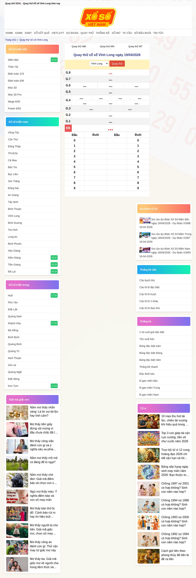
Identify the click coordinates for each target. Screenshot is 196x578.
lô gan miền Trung (149, 387)
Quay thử (87, 32)
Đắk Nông (13, 378)
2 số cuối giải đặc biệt (151, 332)
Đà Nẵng (13, 330)
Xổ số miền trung (19, 284)
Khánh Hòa (14, 323)
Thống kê (102, 32)
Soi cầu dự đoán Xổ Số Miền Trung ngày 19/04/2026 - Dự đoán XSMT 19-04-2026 (165, 238)
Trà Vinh (13, 229)
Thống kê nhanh (148, 366)
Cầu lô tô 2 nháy (148, 301)
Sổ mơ (116, 32)
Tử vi (143, 408)
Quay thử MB (79, 46)
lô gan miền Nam (149, 394)
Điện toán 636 (16, 80)
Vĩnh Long (14, 215)
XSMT (28, 32)
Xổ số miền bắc (18, 49)
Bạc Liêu (13, 174)
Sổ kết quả (41, 32)
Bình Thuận (14, 208)
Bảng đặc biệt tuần (150, 346)
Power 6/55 (14, 108)
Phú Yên (13, 302)
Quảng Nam (15, 316)
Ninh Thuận (14, 358)
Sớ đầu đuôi (142, 32)
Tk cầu (127, 32)
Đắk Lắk (13, 309)
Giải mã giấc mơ (19, 399)
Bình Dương (15, 222)
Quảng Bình (15, 344)
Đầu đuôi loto (147, 373)
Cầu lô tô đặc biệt (149, 287)
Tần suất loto (146, 339)
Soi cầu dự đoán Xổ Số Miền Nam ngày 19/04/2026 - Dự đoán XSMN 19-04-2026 (165, 252)
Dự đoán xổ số (149, 208)
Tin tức (158, 32)
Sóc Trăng (14, 181)
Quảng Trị (14, 351)
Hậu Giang (14, 250)
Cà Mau (12, 160)
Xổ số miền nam (18, 121)
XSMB (9, 32)
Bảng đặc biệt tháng (150, 352)
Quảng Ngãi (15, 372)
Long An (12, 236)
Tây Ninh (13, 202)
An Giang (13, 195)
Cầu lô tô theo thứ (149, 308)
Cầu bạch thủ (147, 280)
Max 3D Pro (15, 94)
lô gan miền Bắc (148, 380)
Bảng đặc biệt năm (150, 359)
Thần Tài (13, 66)
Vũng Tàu (13, 132)
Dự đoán (72, 32)
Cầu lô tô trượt (147, 294)
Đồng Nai (13, 188)
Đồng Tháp (14, 146)
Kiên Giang (14, 257)
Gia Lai (12, 365)
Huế (10, 295)
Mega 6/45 (14, 101)
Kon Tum (13, 385)
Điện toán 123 (16, 73)
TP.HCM (13, 153)
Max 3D (12, 87)
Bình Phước (15, 243)
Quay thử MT (135, 46)
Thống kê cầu (148, 269)
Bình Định (13, 337)
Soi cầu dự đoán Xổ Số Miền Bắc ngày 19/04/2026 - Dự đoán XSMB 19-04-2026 (165, 223)
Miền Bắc (13, 59)
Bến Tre (12, 167)
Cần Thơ (13, 139)
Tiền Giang (14, 264)
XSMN (18, 32)
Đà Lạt (12, 271)
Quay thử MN (107, 46)
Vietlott (58, 32)
